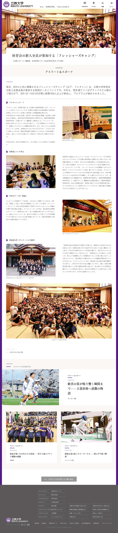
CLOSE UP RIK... (50, 6)
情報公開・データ (53, 523)
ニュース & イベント (50, 517)
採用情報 (36, 523)
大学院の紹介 (48, 502)
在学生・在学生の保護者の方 (101, 509)
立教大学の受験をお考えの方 (77, 506)
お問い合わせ (63, 523)
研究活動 (46, 506)
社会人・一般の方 (98, 513)
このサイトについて (107, 523)
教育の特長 (47, 495)
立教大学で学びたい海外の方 (101, 506)
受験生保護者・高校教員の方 (77, 509)
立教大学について (49, 491)
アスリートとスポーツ (63, 6)
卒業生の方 (72, 517)
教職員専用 (96, 523)
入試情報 (46, 513)
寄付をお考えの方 (98, 517)
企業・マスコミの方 (74, 513)
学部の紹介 (47, 498)
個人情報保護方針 (86, 523)
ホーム (41, 6)
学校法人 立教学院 (74, 523)
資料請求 (44, 523)
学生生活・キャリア (49, 509)
